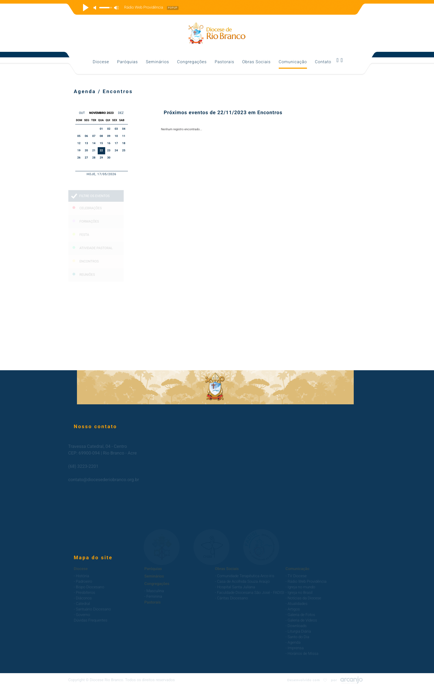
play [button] (85, 7)
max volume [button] (116, 8)
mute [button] (95, 8)
